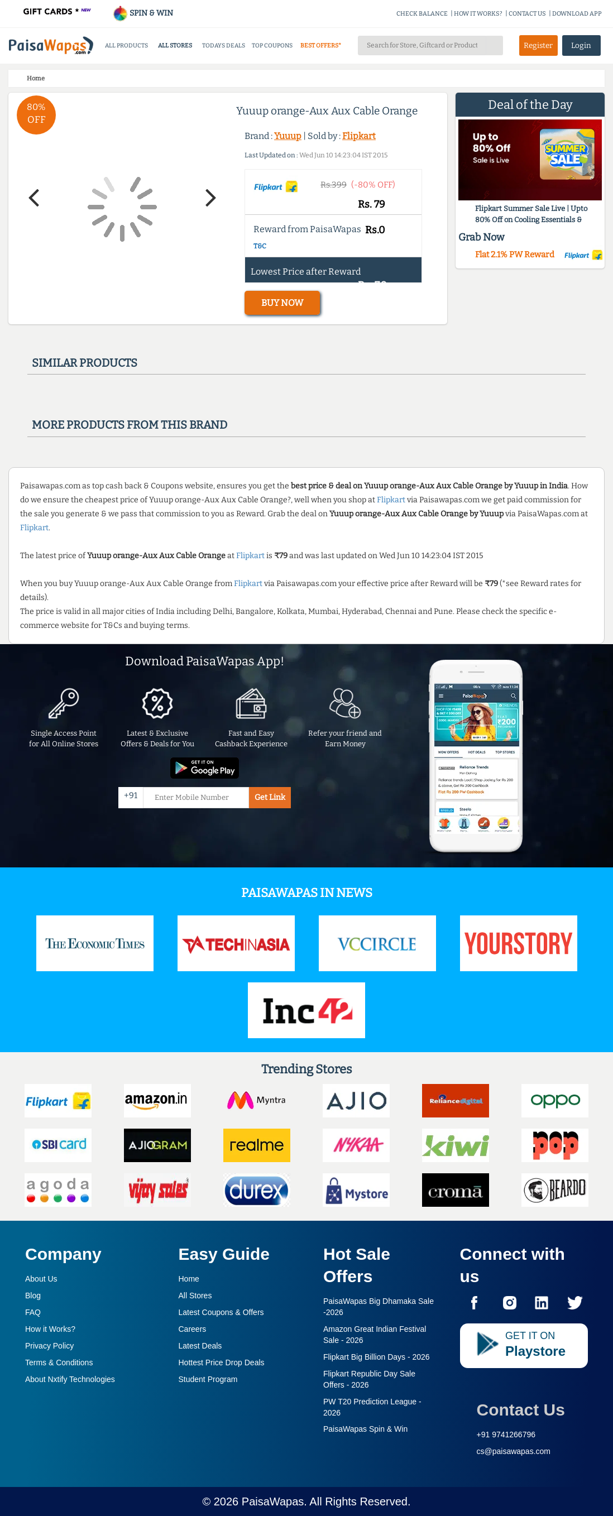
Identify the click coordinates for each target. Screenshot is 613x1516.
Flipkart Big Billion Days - (376, 1356)
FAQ (33, 1312)
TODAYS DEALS (223, 45)
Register (538, 45)
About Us (41, 1278)
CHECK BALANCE (422, 13)
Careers (193, 1329)
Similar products (84, 363)
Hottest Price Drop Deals (222, 1362)
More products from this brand (129, 424)
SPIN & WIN (142, 13)
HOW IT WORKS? (478, 13)
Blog (33, 1295)
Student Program (208, 1379)
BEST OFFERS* (320, 45)
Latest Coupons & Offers (221, 1312)
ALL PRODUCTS (126, 45)
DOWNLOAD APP (577, 13)
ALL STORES (175, 45)
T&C (259, 246)
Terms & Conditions (59, 1362)
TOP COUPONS (272, 45)
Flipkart (359, 136)
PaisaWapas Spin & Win (365, 1428)
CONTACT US (527, 13)
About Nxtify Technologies (70, 1379)
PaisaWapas (273, 1501)
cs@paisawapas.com (514, 1451)
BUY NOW (282, 303)
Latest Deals (200, 1345)
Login (581, 45)
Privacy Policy (49, 1345)
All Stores (195, 1295)
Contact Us (521, 1409)
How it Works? (50, 1329)
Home (189, 1278)
